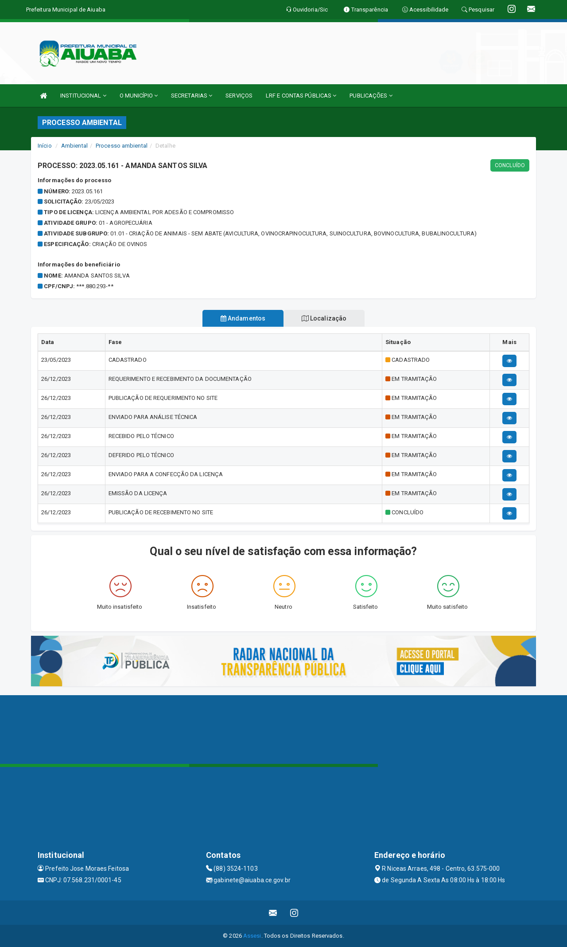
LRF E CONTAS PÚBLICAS (301, 95)
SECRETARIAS (191, 95)
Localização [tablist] (324, 318)
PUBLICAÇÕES (371, 95)
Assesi (252, 935)
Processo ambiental (122, 145)
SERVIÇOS (238, 95)
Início (45, 145)
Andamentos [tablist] (242, 318)
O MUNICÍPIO (139, 95)
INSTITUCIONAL (83, 95)
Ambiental (74, 145)
